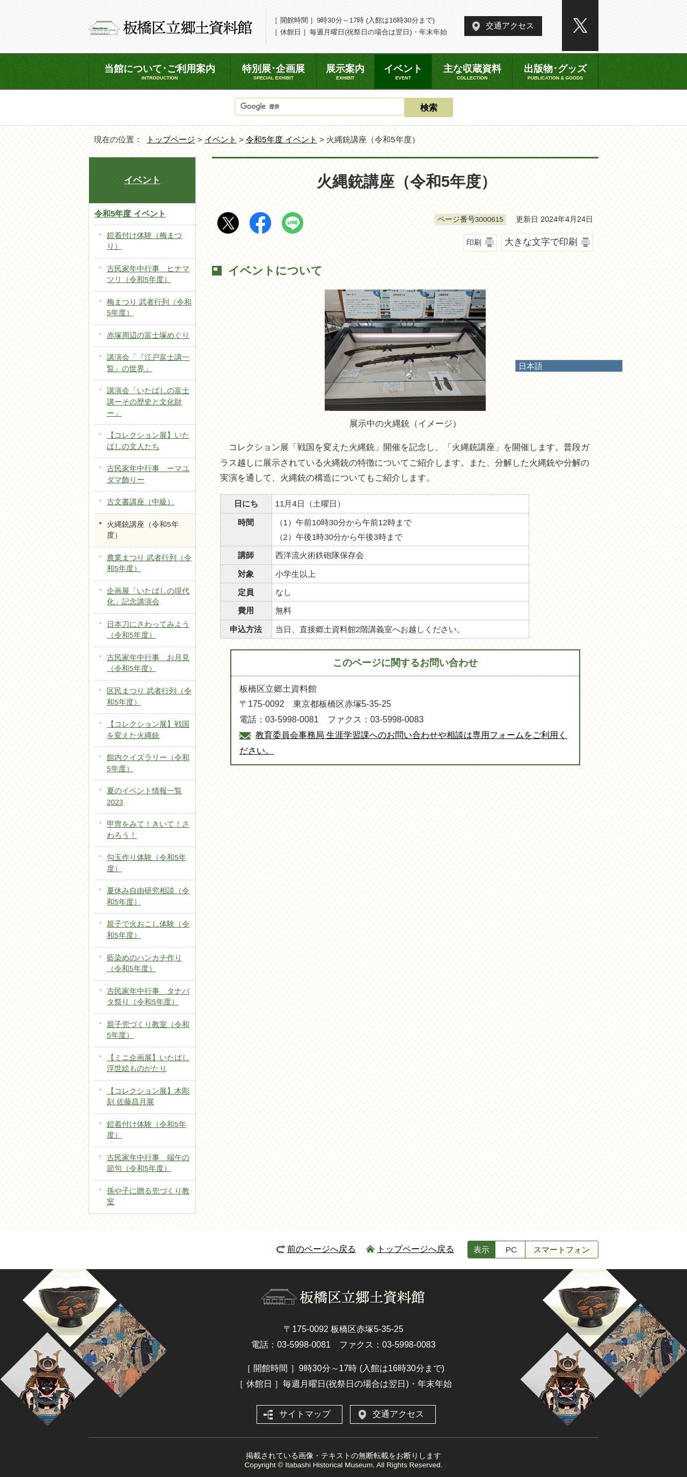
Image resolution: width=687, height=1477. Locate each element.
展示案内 (345, 72)
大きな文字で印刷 (541, 242)
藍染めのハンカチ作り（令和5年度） (144, 963)
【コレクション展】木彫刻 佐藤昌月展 (148, 1096)
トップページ (171, 139)
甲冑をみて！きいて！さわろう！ (148, 829)
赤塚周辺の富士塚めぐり (148, 335)
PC (511, 1249)
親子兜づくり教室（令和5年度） (148, 1030)
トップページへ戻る (415, 1249)
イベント (220, 139)
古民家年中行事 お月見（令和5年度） (148, 663)
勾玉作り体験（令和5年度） (146, 863)
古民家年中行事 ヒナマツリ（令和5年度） (148, 274)
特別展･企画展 (273, 72)
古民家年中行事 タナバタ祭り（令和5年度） (148, 997)
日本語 (530, 366)
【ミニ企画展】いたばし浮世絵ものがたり (148, 1063)
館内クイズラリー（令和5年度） (148, 763)
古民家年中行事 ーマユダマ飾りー (148, 474)
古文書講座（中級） (140, 502)
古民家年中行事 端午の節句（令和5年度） (148, 1163)
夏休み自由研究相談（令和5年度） (148, 896)
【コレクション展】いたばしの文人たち (148, 441)
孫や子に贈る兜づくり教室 (148, 1196)
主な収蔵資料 (471, 72)
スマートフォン (561, 1249)
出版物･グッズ (555, 72)
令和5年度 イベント (281, 139)
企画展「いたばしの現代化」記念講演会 (148, 596)
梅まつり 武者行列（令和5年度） (149, 307)
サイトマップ (305, 1413)
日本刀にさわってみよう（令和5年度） (148, 630)
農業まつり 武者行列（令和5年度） (149, 563)
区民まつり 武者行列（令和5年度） (149, 696)
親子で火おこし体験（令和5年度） (148, 929)
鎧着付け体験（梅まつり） (144, 241)
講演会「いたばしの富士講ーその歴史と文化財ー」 (148, 402)
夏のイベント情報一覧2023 (144, 796)
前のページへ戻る (321, 1249)
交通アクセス (510, 25)
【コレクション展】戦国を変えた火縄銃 (148, 730)
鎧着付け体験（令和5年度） (146, 1130)
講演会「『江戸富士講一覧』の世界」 (148, 363)
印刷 (473, 242)
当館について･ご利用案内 (159, 72)
